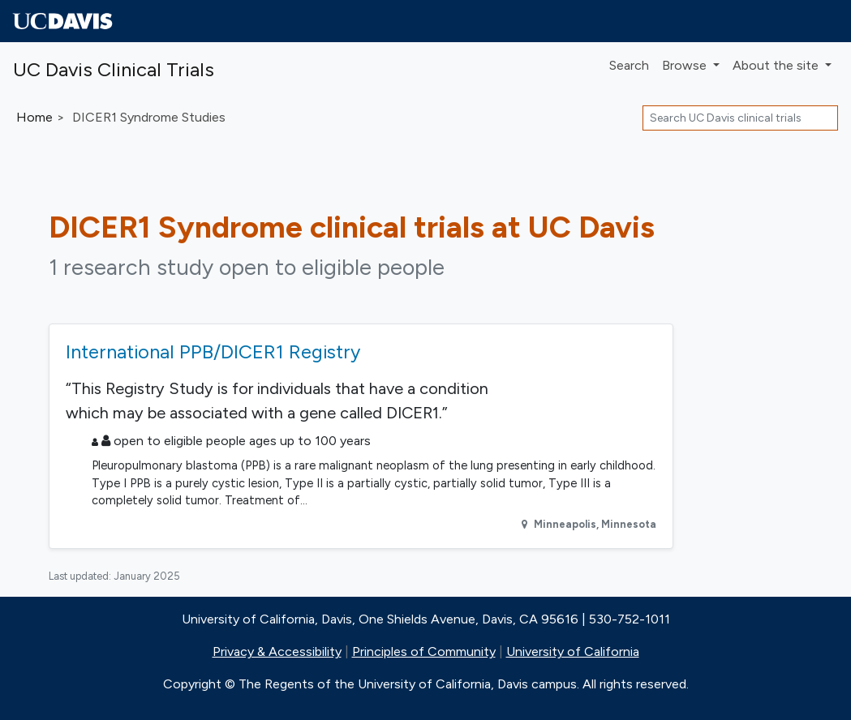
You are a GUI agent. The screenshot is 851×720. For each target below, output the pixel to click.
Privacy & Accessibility (277, 651)
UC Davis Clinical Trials (113, 69)
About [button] (777, 65)
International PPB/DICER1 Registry (213, 352)
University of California (572, 651)
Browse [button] (686, 65)
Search (629, 65)
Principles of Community (424, 651)
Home (34, 117)
